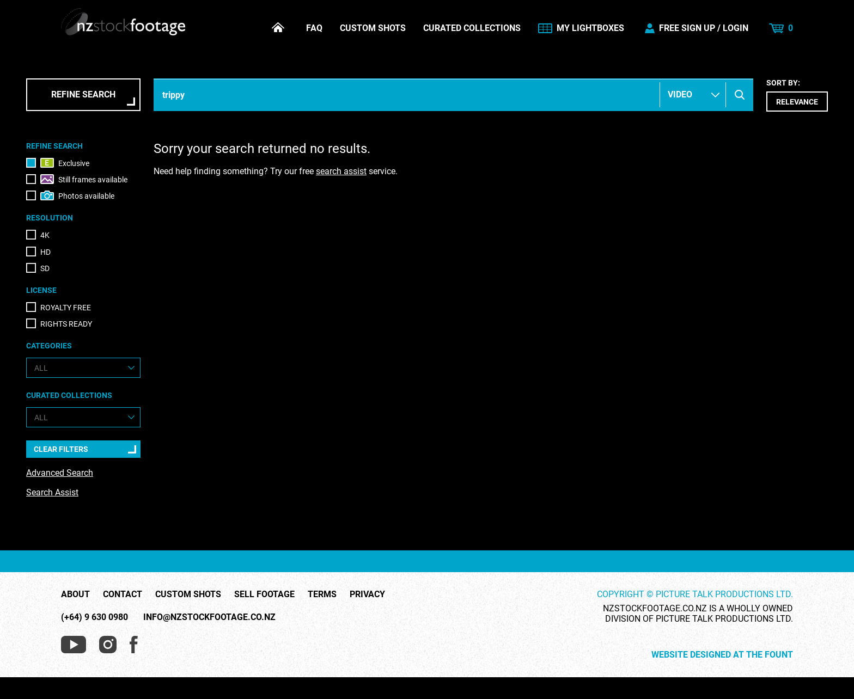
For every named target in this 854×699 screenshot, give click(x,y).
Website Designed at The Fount (722, 655)
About (75, 594)
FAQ (314, 28)
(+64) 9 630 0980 (94, 617)
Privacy (367, 594)
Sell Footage (264, 594)
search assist (341, 171)
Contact (122, 594)
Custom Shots (373, 28)
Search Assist (52, 492)
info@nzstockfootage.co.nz (209, 617)
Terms (322, 594)
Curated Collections (472, 28)
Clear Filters (61, 449)
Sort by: (797, 95)
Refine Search (83, 94)
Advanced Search (59, 473)
